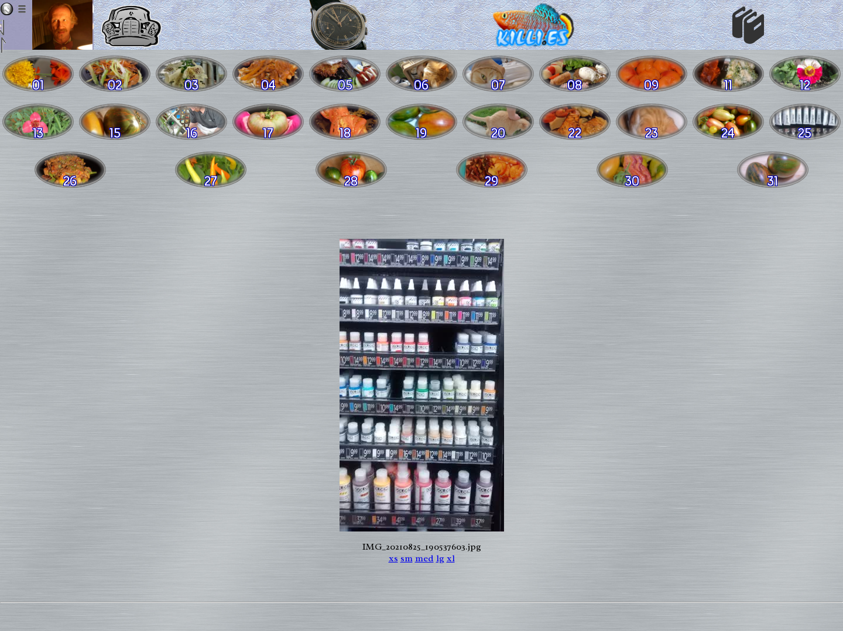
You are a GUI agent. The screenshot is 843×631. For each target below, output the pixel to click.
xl (451, 558)
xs (393, 558)
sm (406, 558)
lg (440, 558)
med (424, 558)
